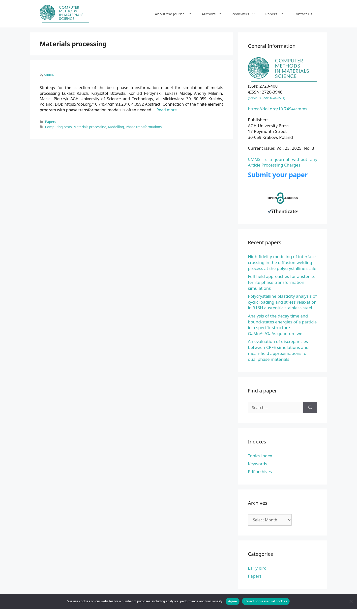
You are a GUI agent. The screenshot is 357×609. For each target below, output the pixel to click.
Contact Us (303, 13)
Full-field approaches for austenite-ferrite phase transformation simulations (282, 282)
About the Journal (176, 13)
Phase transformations (144, 126)
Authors (214, 13)
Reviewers (246, 13)
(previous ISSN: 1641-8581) (266, 98)
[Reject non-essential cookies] (350, 601)
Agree (232, 601)
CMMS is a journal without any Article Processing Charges (282, 162)
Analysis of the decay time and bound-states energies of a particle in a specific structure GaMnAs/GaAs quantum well (282, 324)
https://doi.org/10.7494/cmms (277, 109)
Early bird (257, 568)
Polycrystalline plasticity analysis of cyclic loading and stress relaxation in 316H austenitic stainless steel (282, 302)
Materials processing (90, 126)
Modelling (116, 126)
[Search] (310, 407)
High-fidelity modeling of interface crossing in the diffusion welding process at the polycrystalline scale (282, 262)
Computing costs (58, 126)
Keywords (257, 463)
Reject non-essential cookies (265, 601)
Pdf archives (260, 471)
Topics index (260, 456)
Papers (277, 13)
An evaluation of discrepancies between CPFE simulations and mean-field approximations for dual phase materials (278, 350)
